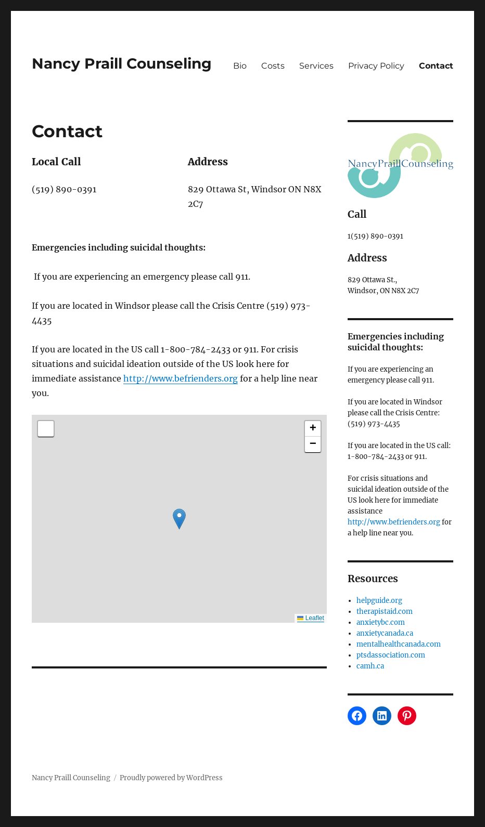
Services (316, 66)
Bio (240, 66)
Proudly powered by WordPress (171, 777)
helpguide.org (379, 600)
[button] (179, 519)
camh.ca (370, 666)
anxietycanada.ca (384, 633)
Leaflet (310, 618)
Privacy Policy (376, 66)
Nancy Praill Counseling (122, 63)
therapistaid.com (384, 611)
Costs (273, 66)
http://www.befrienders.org (180, 378)
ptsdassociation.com (390, 655)
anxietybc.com (380, 622)
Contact (436, 66)
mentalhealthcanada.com (398, 644)
